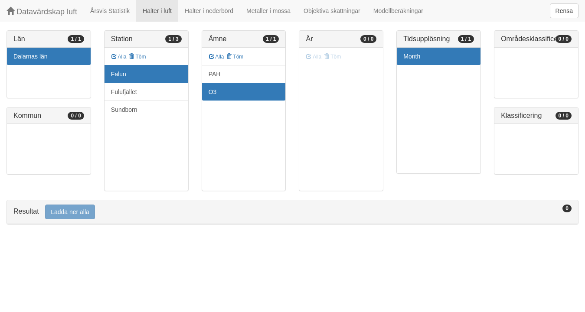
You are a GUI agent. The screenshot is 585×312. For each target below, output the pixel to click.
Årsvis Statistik (110, 10)
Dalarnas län (30, 56)
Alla (119, 57)
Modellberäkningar (398, 10)
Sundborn (124, 109)
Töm (137, 57)
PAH (215, 74)
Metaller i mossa (268, 10)
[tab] (292, 212)
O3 (213, 91)
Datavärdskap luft (42, 11)
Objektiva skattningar (332, 10)
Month (411, 56)
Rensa (564, 10)
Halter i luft (157, 10)
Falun (118, 74)
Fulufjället (124, 91)
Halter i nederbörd (209, 10)
